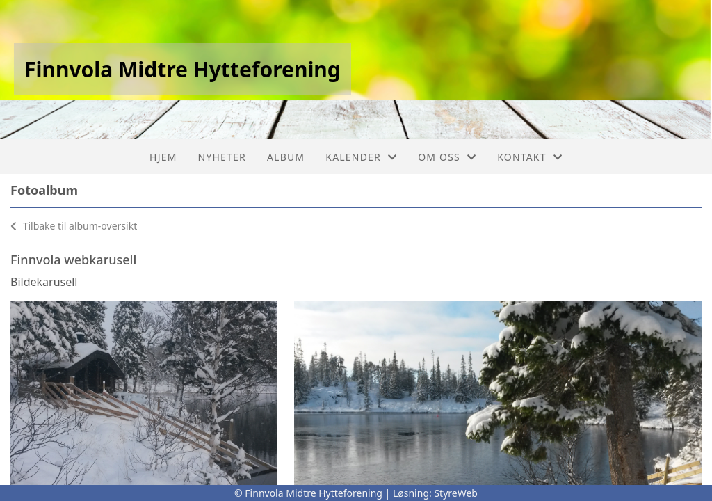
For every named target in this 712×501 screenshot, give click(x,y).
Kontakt (530, 157)
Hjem (163, 157)
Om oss (447, 157)
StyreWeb (456, 493)
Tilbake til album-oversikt (73, 225)
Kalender (361, 157)
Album (286, 157)
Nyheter (222, 157)
